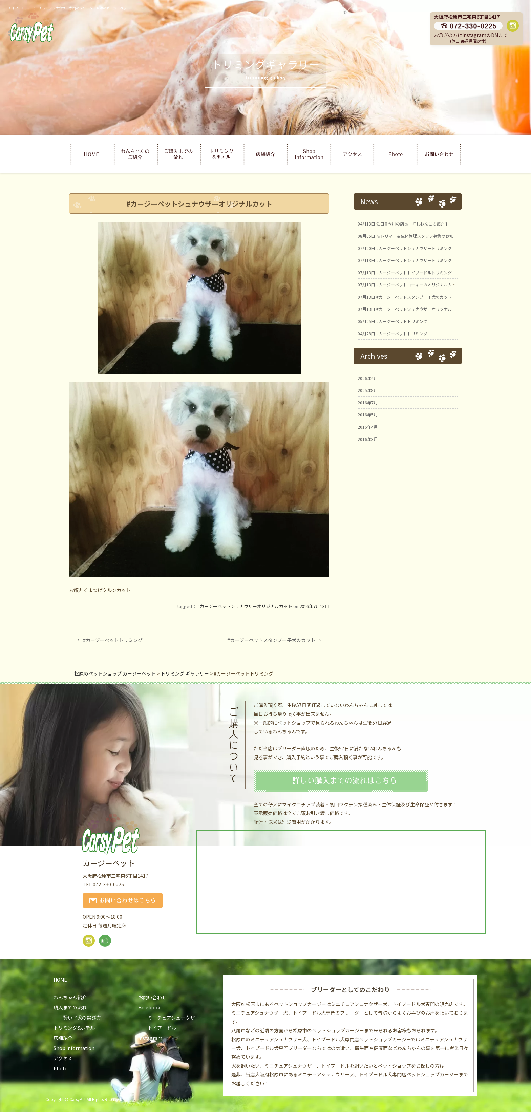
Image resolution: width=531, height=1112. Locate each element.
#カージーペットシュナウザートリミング (405, 248)
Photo (61, 1068)
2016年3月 (368, 439)
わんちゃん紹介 (70, 997)
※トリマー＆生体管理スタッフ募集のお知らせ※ (412, 236)
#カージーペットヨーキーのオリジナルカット (409, 284)
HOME (60, 979)
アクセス (63, 1058)
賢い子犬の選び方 (82, 1017)
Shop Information (74, 1048)
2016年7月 (368, 402)
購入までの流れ (70, 1007)
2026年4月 (368, 378)
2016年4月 (368, 427)
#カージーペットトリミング (110, 640)
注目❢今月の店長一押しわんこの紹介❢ (403, 224)
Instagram (150, 1037)
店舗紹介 (63, 1037)
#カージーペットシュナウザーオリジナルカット (244, 606)
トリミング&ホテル (74, 1027)
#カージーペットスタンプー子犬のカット (274, 640)
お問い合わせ (152, 997)
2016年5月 (368, 415)
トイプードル (162, 1027)
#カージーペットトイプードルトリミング (405, 272)
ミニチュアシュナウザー (173, 1017)
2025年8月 (368, 390)
